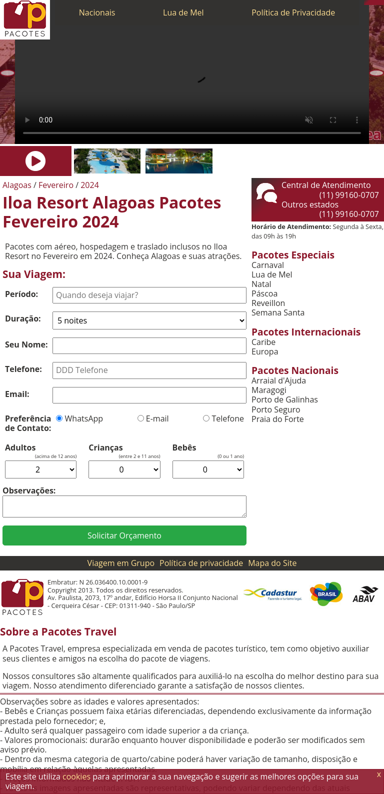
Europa (265, 351)
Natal (262, 284)
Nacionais (97, 12)
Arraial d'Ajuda (279, 381)
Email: (17, 394)
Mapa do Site (272, 563)
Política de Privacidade (293, 12)
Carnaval (268, 265)
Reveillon (268, 303)
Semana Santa (278, 313)
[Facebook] (381, 2)
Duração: (23, 318)
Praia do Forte (278, 419)
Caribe (264, 342)
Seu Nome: (26, 344)
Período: (21, 294)
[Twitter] (376, 2)
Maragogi (269, 390)
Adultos (20, 447)
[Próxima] (376, 73)
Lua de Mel (183, 12)
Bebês (184, 447)
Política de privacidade (201, 563)
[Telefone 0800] (366, 2)
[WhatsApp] (371, 2)
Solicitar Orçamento (125, 535)
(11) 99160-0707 (349, 195)
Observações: (29, 490)
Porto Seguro (276, 409)
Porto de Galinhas (285, 399)
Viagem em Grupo (121, 563)
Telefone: (23, 369)
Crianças (105, 447)
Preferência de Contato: (28, 423)
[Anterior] (7, 73)
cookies (76, 776)
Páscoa (265, 293)
